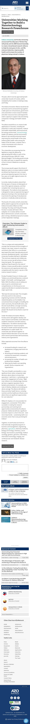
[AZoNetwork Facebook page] (15, 698)
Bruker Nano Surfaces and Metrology (14, 573)
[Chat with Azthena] (26, 721)
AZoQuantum (18, 626)
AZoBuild (6, 632)
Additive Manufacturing (15, 591)
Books (16, 642)
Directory (6, 654)
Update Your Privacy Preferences (15, 719)
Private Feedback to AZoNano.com (18, 475)
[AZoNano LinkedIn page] (11, 698)
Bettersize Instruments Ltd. (11, 565)
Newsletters (7, 666)
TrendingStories (6, 482)
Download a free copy (14, 238)
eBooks (17, 644)
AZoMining (7, 634)
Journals (6, 656)
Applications (18, 650)
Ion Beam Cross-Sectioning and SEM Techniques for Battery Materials (14, 579)
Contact (6, 668)
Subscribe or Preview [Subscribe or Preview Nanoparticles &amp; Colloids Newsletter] (14, 608)
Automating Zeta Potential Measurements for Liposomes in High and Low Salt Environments (14, 553)
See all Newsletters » (7, 614)
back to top (25, 686)
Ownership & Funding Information (9, 680)
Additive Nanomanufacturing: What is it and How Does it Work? (19, 520)
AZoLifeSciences (19, 632)
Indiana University (7, 40)
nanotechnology (22, 132)
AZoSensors (18, 624)
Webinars (6, 650)
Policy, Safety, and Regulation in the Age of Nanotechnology (19, 511)
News (9, 14)
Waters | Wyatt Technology (11, 557)
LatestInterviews (15, 482)
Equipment (7, 646)
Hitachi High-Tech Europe (11, 582)
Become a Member (9, 664)
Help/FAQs (18, 654)
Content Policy (7, 678)
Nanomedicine (16, 14)
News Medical (19, 630)
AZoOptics (6, 630)
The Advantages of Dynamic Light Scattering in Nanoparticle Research (14, 561)
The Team (17, 658)
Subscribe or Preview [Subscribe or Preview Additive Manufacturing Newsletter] (14, 593)
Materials (17, 648)
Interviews (6, 652)
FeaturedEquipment (24, 482)
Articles (6, 644)
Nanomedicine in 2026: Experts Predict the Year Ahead (19, 504)
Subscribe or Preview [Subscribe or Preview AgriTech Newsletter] (14, 601)
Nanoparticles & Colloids (15, 607)
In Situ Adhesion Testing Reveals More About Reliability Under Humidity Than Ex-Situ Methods (15, 569)
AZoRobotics (7, 626)
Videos (5, 648)
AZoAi (16, 628)
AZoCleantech (7, 628)
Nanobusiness (5, 16)
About (5, 660)
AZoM (5, 624)
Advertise (6, 670)
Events (17, 646)
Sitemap (17, 656)
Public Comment (23, 473)
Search (6, 662)
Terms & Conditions (9, 672)
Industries (17, 652)
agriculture (11, 428)
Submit (26, 477)
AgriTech (11, 599)
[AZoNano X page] (18, 698)
